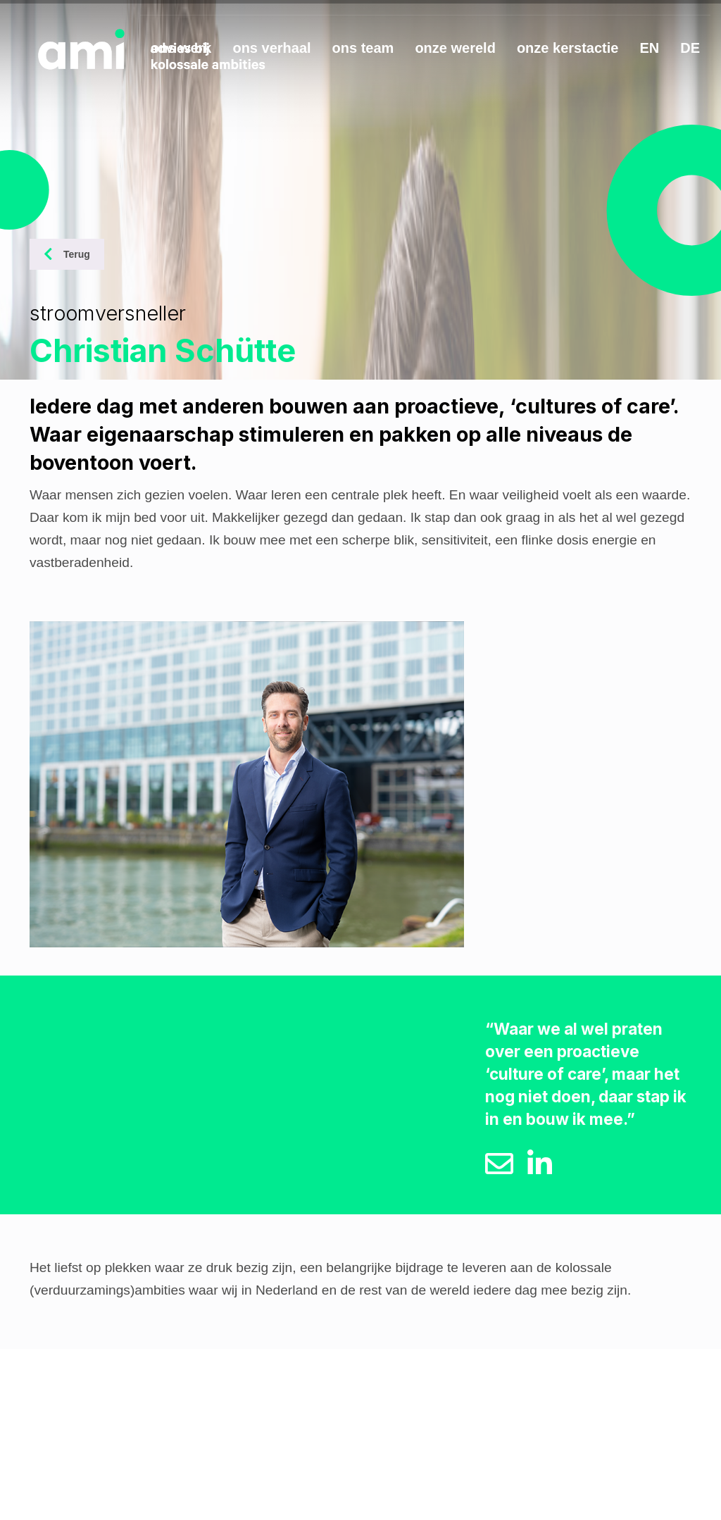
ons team (363, 48)
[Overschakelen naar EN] (649, 51)
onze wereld (455, 48)
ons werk (181, 48)
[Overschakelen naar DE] (690, 51)
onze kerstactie (568, 48)
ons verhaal (271, 48)
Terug (67, 254)
